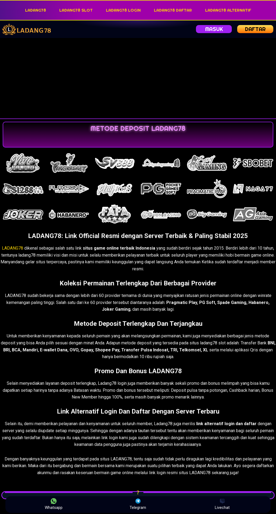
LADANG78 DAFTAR (173, 10)
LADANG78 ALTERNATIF (228, 10)
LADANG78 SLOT (76, 10)
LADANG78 (35, 10)
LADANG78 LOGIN (123, 10)
